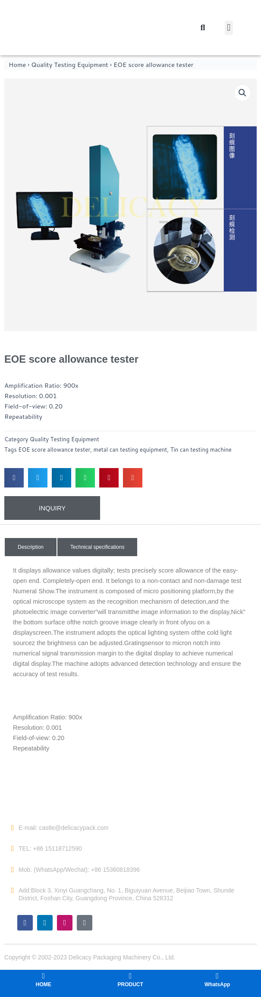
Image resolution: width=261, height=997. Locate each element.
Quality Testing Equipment (69, 64)
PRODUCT (130, 984)
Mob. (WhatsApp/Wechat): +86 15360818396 (79, 869)
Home (17, 64)
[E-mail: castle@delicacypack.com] (12, 828)
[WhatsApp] (217, 976)
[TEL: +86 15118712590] (12, 848)
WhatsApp (217, 984)
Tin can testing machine (201, 449)
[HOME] (43, 976)
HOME (43, 984)
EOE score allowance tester (54, 449)
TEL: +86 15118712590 (50, 848)
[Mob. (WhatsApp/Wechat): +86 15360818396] (12, 870)
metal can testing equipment (130, 449)
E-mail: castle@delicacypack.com (64, 827)
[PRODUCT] (130, 976)
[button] (229, 28)
